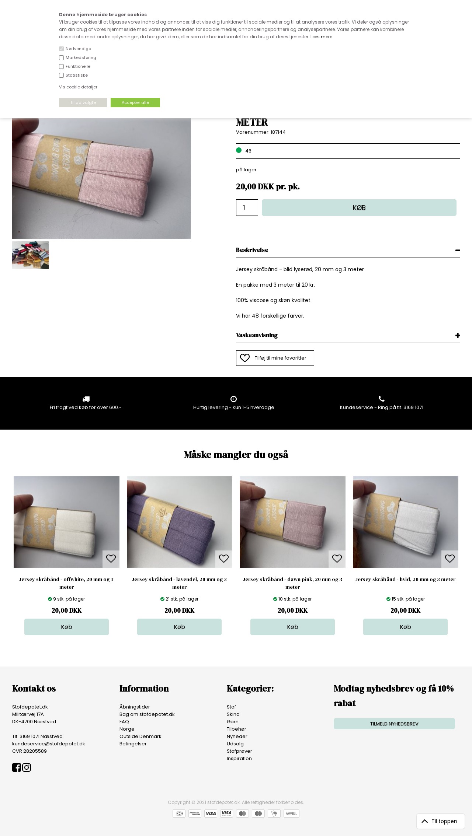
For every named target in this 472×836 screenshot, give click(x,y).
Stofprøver (239, 751)
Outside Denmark (140, 736)
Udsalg (235, 743)
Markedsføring (81, 57)
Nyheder (237, 736)
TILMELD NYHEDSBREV (394, 723)
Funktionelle (78, 66)
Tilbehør (236, 728)
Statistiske (77, 75)
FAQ (124, 721)
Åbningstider (134, 706)
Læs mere (321, 37)
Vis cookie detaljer (78, 87)
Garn (233, 721)
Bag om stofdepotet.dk (147, 714)
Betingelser (133, 743)
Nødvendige (78, 49)
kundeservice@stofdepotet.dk (48, 743)
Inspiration (239, 758)
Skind (233, 714)
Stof (231, 706)
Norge (127, 728)
